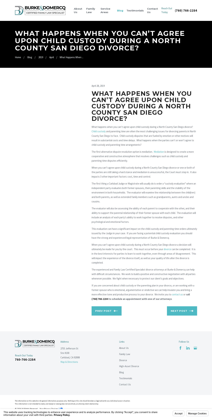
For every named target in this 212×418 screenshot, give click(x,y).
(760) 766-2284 (186, 10)
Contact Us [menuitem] (152, 10)
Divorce (123, 360)
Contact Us (125, 384)
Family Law (124, 354)
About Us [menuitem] (78, 10)
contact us (177, 294)
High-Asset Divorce (129, 366)
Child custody (99, 131)
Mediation (159, 151)
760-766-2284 (25, 359)
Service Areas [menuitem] (105, 10)
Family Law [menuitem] (90, 10)
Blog (121, 372)
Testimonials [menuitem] (135, 10)
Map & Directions (69, 361)
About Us (124, 348)
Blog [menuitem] (120, 10)
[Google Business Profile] (195, 348)
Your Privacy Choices (51, 408)
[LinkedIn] (188, 348)
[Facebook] (180, 348)
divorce (167, 249)
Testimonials (125, 378)
